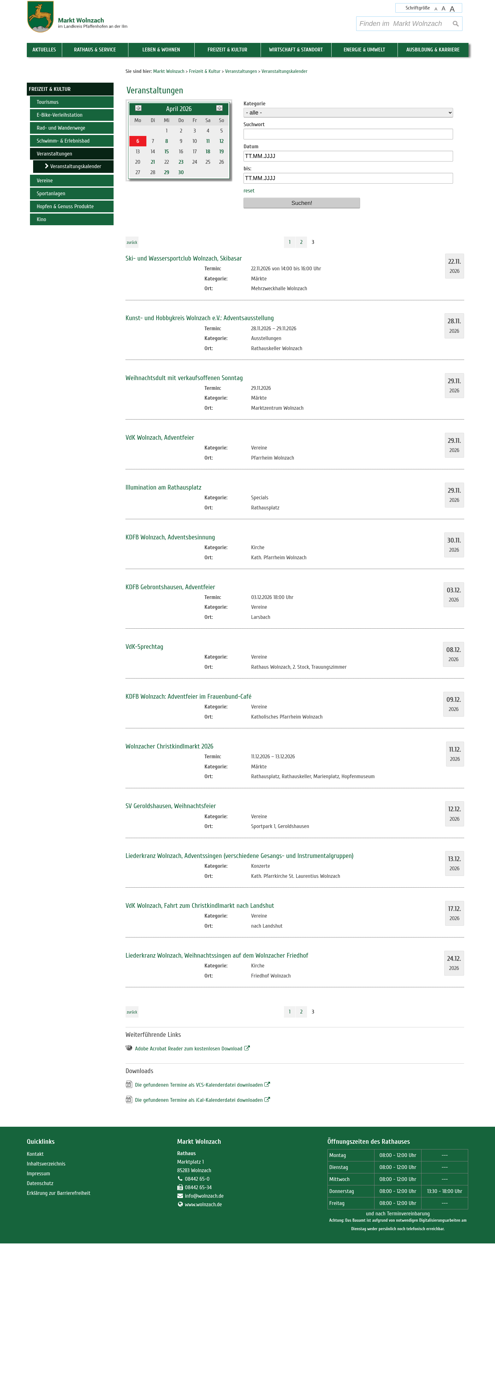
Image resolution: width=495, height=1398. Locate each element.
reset (249, 345)
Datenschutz (40, 1338)
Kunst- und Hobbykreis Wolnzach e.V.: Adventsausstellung (200, 473)
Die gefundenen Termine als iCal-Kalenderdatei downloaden (199, 1255)
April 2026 (179, 263)
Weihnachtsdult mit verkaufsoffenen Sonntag (184, 533)
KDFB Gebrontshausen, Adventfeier (170, 742)
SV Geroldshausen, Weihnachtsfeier (171, 961)
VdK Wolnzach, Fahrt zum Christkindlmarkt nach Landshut (200, 1060)
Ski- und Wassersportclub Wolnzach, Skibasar (184, 413)
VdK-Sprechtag (144, 801)
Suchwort (254, 279)
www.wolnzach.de (203, 1359)
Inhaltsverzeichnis (46, 1318)
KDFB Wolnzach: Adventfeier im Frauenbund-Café (188, 851)
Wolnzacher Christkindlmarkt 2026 (169, 901)
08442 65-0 (197, 1333)
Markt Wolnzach (199, 1296)
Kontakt (35, 1308)
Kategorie (254, 258)
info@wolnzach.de (204, 1350)
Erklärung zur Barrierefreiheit (59, 1347)
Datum (251, 301)
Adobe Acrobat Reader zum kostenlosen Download (188, 1203)
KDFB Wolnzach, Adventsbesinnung (170, 692)
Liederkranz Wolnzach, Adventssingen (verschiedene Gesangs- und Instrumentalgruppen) (240, 1010)
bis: (247, 323)
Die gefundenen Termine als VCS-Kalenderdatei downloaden (199, 1239)
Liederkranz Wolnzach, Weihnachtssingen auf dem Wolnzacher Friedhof (217, 1110)
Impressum (38, 1328)
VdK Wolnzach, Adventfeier (160, 592)
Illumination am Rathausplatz (163, 642)
